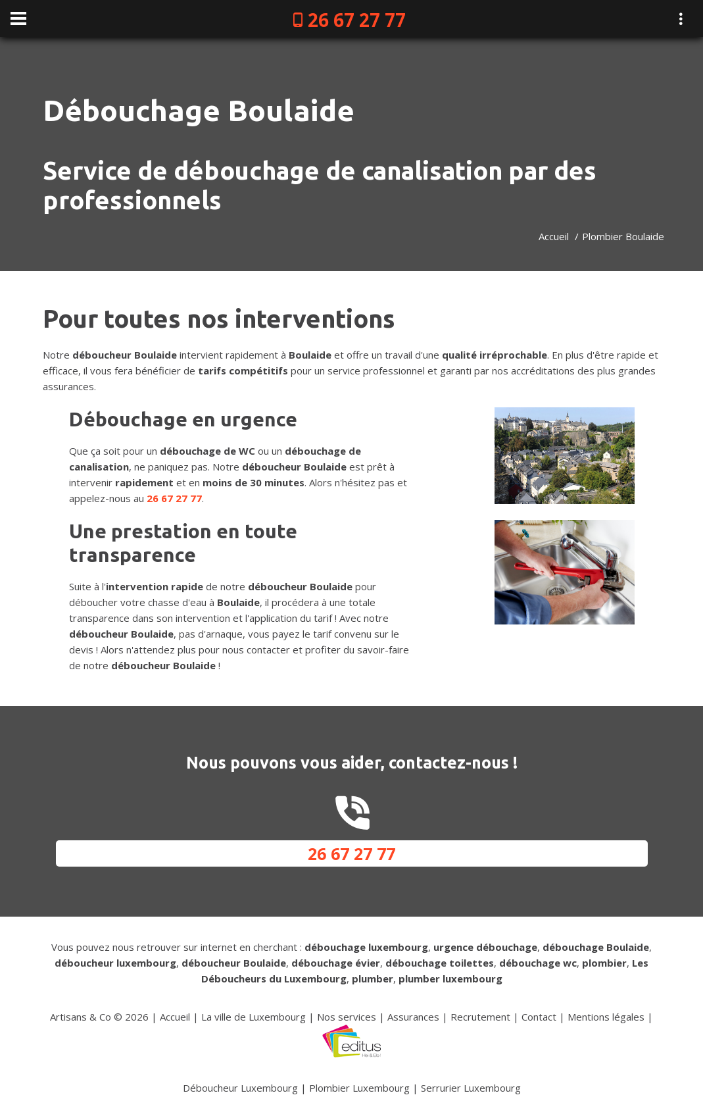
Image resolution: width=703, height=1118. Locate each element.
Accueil (554, 236)
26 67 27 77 (357, 19)
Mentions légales (606, 1016)
